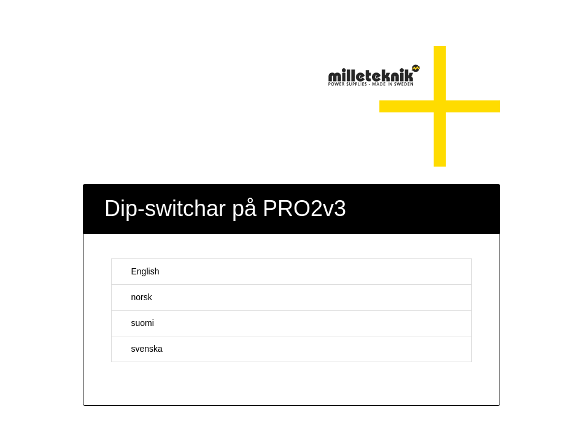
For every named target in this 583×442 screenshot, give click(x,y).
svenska (140, 349)
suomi (136, 323)
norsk (135, 297)
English (139, 271)
